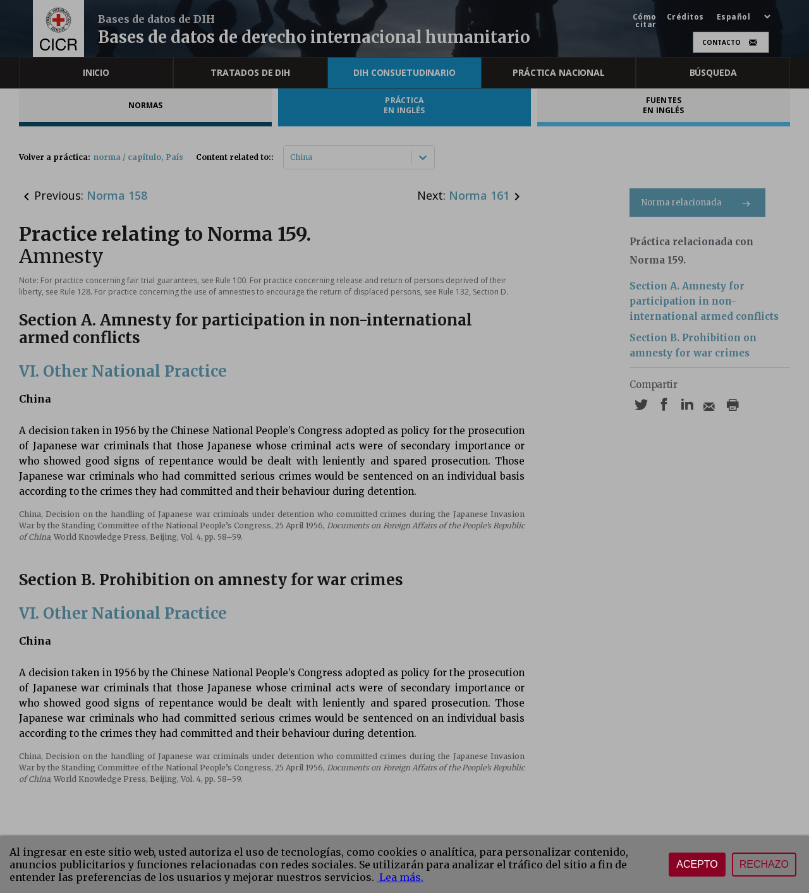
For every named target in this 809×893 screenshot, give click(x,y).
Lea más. (400, 877)
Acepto (697, 864)
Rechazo (764, 864)
